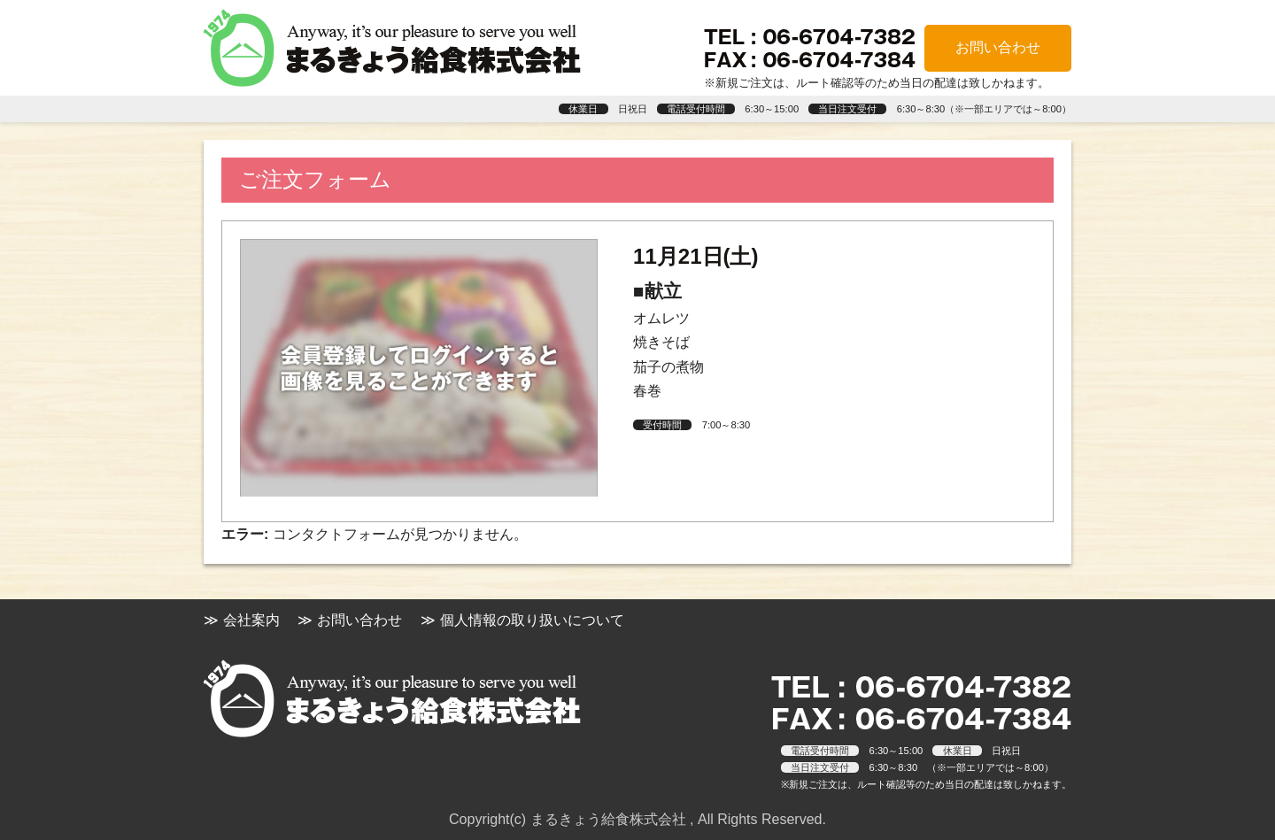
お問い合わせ (997, 47)
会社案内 (251, 620)
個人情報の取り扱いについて (532, 620)
